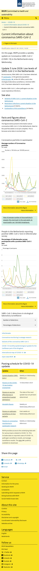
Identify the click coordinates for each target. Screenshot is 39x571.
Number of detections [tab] (10, 320)
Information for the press (10, 484)
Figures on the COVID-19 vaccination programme (9, 385)
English (4, 533)
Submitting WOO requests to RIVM (13, 493)
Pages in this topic (10, 43)
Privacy (4, 511)
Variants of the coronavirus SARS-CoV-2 (15, 342)
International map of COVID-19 (19, 352)
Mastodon (13, 567)
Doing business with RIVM (10, 496)
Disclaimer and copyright (10, 517)
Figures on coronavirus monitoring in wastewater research (10, 423)
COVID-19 (11, 22)
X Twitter (13, 552)
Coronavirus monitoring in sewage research (16, 337)
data (21, 440)
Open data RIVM (14, 356)
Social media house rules (10, 499)
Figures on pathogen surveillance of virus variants (9, 413)
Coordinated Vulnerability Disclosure (14, 520)
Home (4, 22)
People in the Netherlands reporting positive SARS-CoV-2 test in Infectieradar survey (19, 233)
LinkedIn (13, 558)
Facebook (13, 555)
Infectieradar (6, 333)
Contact (4, 481)
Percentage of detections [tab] (11, 325)
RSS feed (5, 549)
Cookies (4, 508)
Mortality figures (7, 404)
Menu (6, 18)
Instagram (14, 564)
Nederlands (5, 536)
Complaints (5, 490)
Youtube (13, 561)
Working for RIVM (8, 487)
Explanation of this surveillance (15, 108)
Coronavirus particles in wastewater (17, 140)
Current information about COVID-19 (16, 25)
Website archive (7, 523)
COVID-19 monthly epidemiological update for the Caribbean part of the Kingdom (19, 347)
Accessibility (6, 514)
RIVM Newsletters (7, 546)
